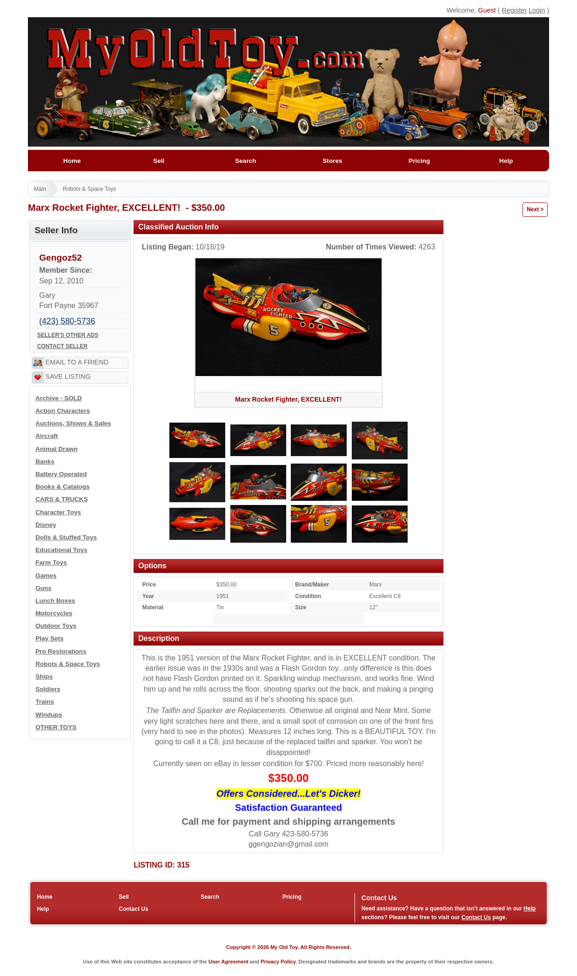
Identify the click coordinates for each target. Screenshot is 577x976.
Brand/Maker (312, 584)
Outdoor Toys (55, 625)
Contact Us (133, 909)
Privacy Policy (278, 961)
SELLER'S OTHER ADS (68, 335)
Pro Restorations (61, 651)
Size (300, 607)
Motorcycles (53, 613)
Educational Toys (61, 549)
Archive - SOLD (58, 398)
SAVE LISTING (68, 376)
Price (149, 584)
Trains (44, 701)
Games (45, 575)
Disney (45, 524)
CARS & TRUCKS (61, 499)
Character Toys (58, 512)
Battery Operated (61, 474)
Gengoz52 (60, 258)
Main (40, 189)
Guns (43, 588)
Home (72, 160)
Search (246, 160)
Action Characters (62, 410)
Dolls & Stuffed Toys (66, 537)
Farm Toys (51, 562)
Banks (44, 461)
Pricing (419, 160)
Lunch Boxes (55, 600)
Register (514, 10)
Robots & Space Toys (89, 189)
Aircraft (46, 435)
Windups (48, 714)
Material (152, 607)
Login (537, 10)
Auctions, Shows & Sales (73, 423)
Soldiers (47, 689)
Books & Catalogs (62, 486)
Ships (44, 676)
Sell (159, 160)
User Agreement (228, 961)
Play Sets (49, 638)
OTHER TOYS (55, 727)
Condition (308, 596)
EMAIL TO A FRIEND (77, 362)
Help (506, 160)
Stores (332, 160)
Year (148, 596)
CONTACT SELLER (62, 346)
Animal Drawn (56, 448)
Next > (535, 209)
